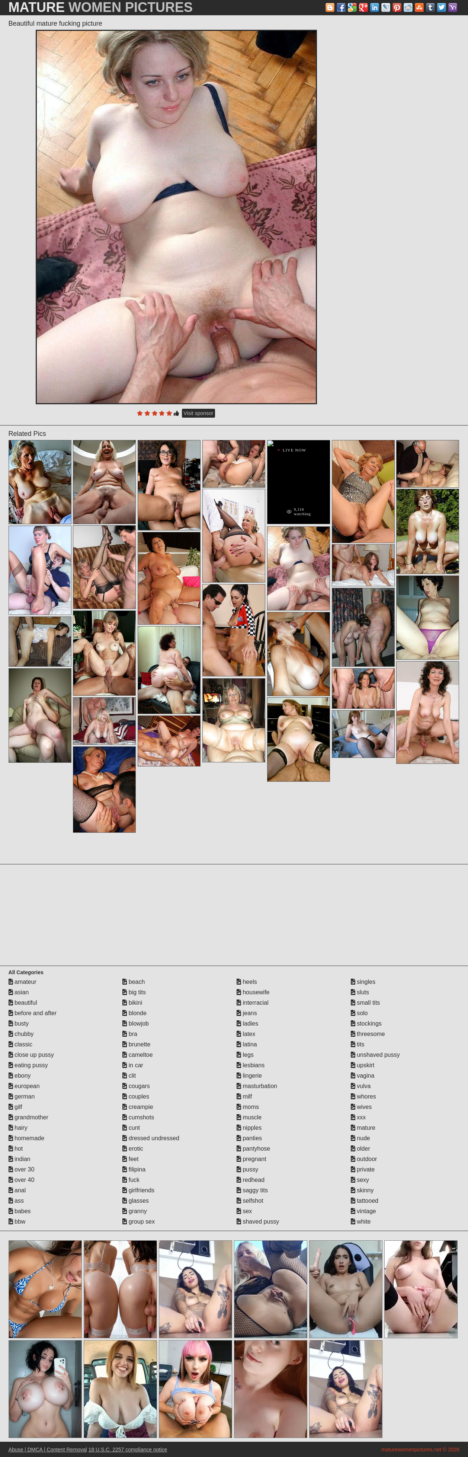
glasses (135, 1201)
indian (20, 1159)
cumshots (138, 1117)
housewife (253, 992)
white (361, 1221)
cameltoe (137, 1055)
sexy (360, 1180)
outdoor (364, 1159)
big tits (134, 992)
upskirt (363, 1065)
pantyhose (253, 1148)
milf (244, 1096)
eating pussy (28, 1065)
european (24, 1086)
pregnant (251, 1159)
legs (245, 1055)
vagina (363, 1075)
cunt (131, 1128)
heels (247, 982)
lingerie (249, 1075)
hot (16, 1148)
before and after (33, 1013)
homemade (27, 1138)
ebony (20, 1075)
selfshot (250, 1201)
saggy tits (252, 1190)
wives (361, 1107)
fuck (131, 1180)
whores (363, 1096)
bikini (132, 1003)
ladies (247, 1023)
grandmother (28, 1117)
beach (133, 982)
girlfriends (138, 1190)
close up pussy (31, 1055)
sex (244, 1211)
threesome (368, 1034)
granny (134, 1211)
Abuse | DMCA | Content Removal (48, 1450)
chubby (21, 1034)
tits (358, 1044)
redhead (251, 1180)
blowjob (135, 1023)
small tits (365, 1003)
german (22, 1096)
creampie (137, 1107)
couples (135, 1096)
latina (247, 1044)
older (360, 1148)
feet (130, 1159)
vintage (363, 1211)
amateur (22, 982)
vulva (361, 1086)
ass (16, 1201)
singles (363, 982)
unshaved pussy (375, 1055)
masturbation (257, 1086)
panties (249, 1138)
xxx (358, 1117)
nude (360, 1138)
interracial (253, 1003)
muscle (249, 1117)
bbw (17, 1221)
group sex (138, 1221)
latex (246, 1034)
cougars (136, 1086)
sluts (360, 992)
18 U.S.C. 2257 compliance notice (128, 1450)
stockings (366, 1023)
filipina (133, 1169)
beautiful (23, 1003)
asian (19, 992)
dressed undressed (150, 1138)
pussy (247, 1169)
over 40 (22, 1180)
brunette (136, 1044)
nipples (249, 1128)
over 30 (22, 1169)
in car (132, 1065)
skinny (362, 1190)
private (363, 1169)
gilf (15, 1107)
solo (359, 1013)
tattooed (364, 1201)
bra (129, 1034)
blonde (134, 1013)
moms (248, 1107)
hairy (18, 1128)
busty (19, 1023)
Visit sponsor (199, 413)
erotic (132, 1148)
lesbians (251, 1065)
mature (363, 1128)
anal (17, 1190)
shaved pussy (258, 1221)
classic (20, 1044)
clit (129, 1075)
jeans (247, 1013)
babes (20, 1211)
